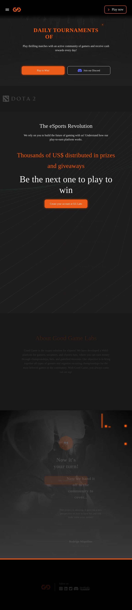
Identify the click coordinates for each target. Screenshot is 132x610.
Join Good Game (66, 482)
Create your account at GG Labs (66, 204)
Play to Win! (43, 70)
